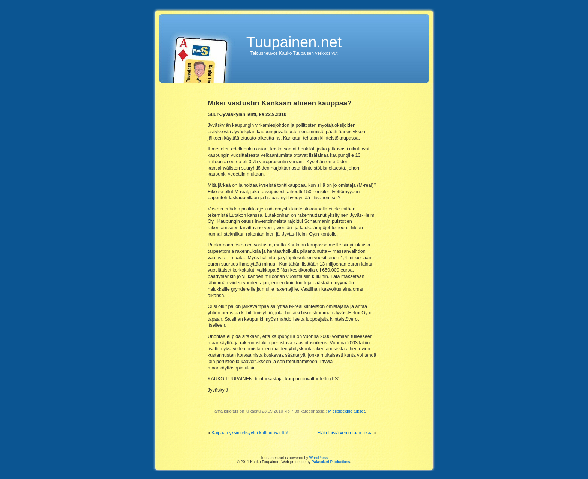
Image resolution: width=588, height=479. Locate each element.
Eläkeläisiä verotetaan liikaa (345, 432)
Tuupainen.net (294, 42)
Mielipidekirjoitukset (346, 411)
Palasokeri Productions (331, 462)
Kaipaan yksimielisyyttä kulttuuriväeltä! (250, 432)
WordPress (318, 458)
